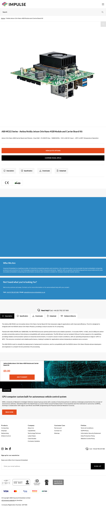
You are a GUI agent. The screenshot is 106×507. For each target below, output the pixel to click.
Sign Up (97, 466)
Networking (5, 433)
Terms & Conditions (87, 428)
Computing (5, 428)
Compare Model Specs (53, 158)
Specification (26, 171)
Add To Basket (22, 377)
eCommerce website (8, 500)
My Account (58, 428)
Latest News (32, 436)
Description (9, 171)
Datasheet (61, 171)
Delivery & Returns (68, 316)
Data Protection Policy (88, 436)
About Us (31, 428)
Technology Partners (34, 433)
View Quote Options (53, 151)
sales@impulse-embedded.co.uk (34, 292)
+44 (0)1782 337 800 (13, 292)
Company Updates (34, 441)
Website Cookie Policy (88, 438)
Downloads (44, 171)
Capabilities (31, 431)
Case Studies (32, 438)
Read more (9, 412)
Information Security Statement (91, 433)
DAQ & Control (6, 436)
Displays (4, 431)
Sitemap (57, 433)
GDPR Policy (85, 431)
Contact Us (58, 431)
